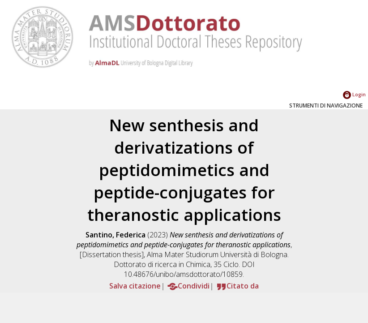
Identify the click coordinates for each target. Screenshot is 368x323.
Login (354, 94)
